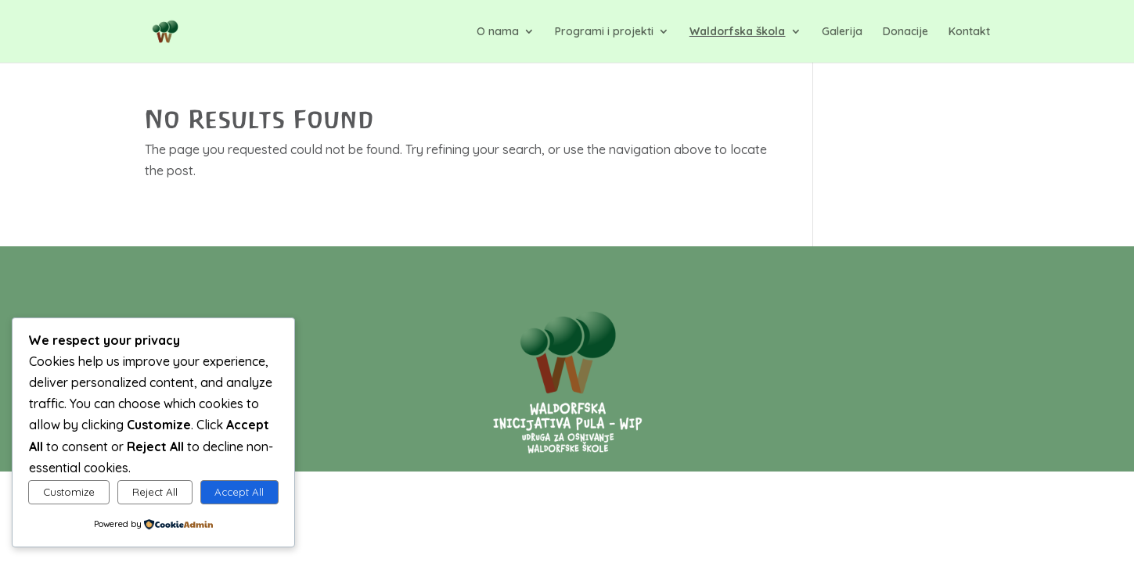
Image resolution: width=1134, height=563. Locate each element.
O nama (498, 32)
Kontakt (969, 32)
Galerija (842, 32)
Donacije (905, 32)
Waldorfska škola (737, 32)
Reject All (155, 492)
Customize (69, 492)
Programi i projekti (604, 32)
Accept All (239, 492)
